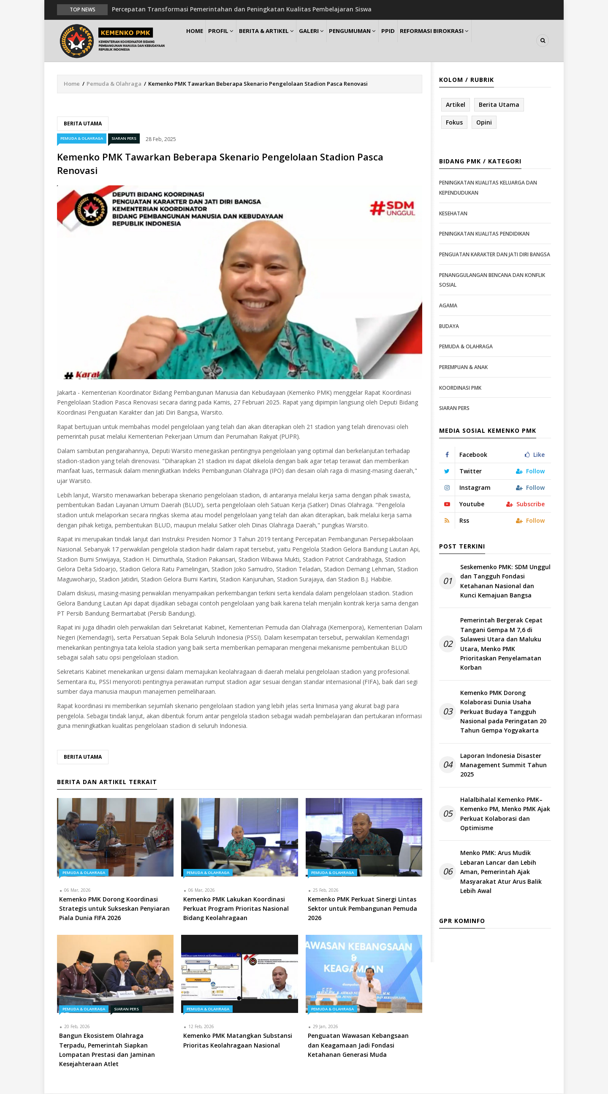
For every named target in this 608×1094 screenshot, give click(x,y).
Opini (484, 123)
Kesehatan (453, 213)
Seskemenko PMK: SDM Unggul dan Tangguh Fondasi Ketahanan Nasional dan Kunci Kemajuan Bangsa (505, 581)
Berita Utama (83, 124)
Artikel (455, 105)
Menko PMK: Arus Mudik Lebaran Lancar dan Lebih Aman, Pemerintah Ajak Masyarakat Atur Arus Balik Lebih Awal (501, 873)
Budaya (449, 326)
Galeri (330, 40)
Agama (448, 305)
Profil (230, 40)
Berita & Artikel (280, 40)
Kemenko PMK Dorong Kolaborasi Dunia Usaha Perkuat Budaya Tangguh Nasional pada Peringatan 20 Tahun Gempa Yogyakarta (503, 712)
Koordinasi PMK (460, 388)
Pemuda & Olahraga (114, 84)
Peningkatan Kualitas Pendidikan (484, 234)
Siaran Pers (123, 139)
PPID (417, 40)
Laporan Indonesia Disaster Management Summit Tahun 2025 (503, 765)
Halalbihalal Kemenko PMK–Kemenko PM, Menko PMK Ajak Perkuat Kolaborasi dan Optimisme (505, 814)
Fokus (454, 123)
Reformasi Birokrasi (468, 40)
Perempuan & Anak (463, 367)
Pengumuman (376, 40)
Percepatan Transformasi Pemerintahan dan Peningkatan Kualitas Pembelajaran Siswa (242, 9)
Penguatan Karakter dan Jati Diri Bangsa (494, 254)
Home (198, 40)
